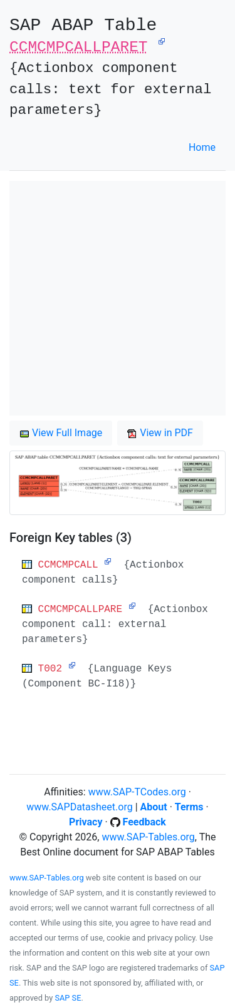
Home (202, 147)
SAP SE (68, 997)
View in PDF (160, 433)
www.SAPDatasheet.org (79, 807)
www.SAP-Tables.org (148, 837)
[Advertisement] (117, 298)
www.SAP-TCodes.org (137, 792)
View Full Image (60, 433)
